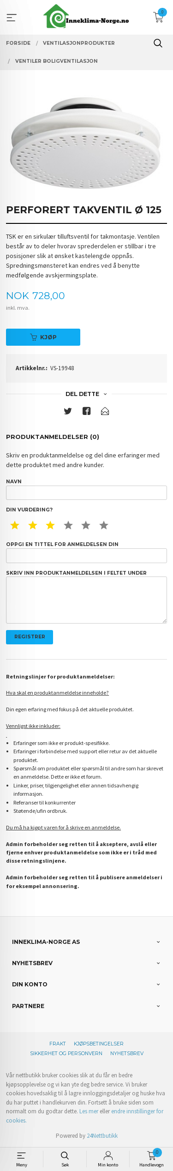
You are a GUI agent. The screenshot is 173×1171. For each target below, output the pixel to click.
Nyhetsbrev (126, 1054)
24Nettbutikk (102, 1136)
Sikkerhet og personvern (66, 1054)
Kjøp (43, 337)
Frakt (57, 1044)
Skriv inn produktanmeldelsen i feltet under (86, 597)
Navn (86, 489)
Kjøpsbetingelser (99, 1044)
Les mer (88, 1111)
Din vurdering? (29, 510)
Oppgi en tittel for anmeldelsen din (86, 552)
